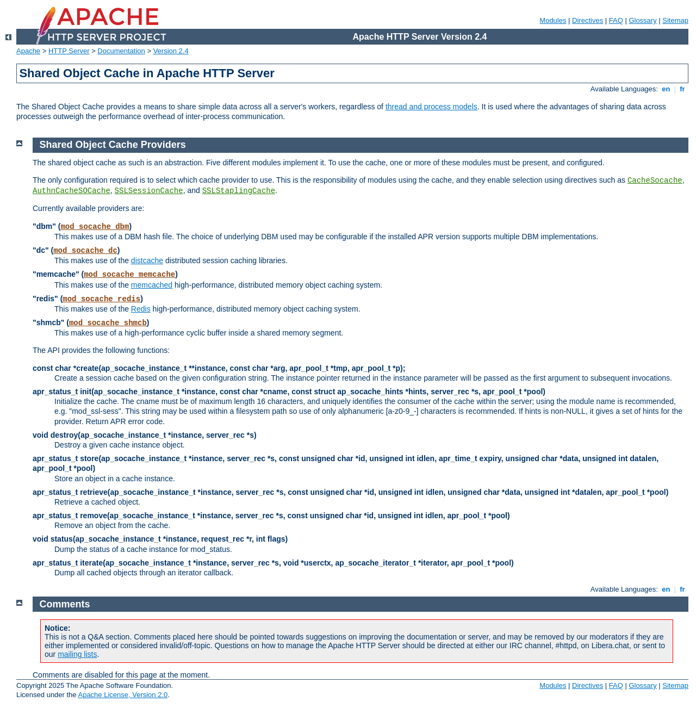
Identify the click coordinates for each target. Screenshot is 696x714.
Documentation (121, 51)
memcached (151, 285)
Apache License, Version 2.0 (122, 695)
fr (682, 89)
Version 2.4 (171, 51)
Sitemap (675, 20)
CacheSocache (654, 180)
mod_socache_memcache (129, 274)
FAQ (616, 20)
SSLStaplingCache (238, 191)
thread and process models (431, 106)
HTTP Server (69, 51)
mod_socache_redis (101, 299)
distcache (147, 260)
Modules (552, 20)
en (666, 89)
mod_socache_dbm (94, 226)
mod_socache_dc (85, 250)
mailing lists (77, 654)
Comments (65, 604)
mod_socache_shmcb (108, 323)
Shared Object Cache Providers (113, 144)
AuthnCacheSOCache (71, 191)
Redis (141, 309)
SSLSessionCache (149, 191)
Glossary (642, 20)
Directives (587, 20)
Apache (28, 51)
